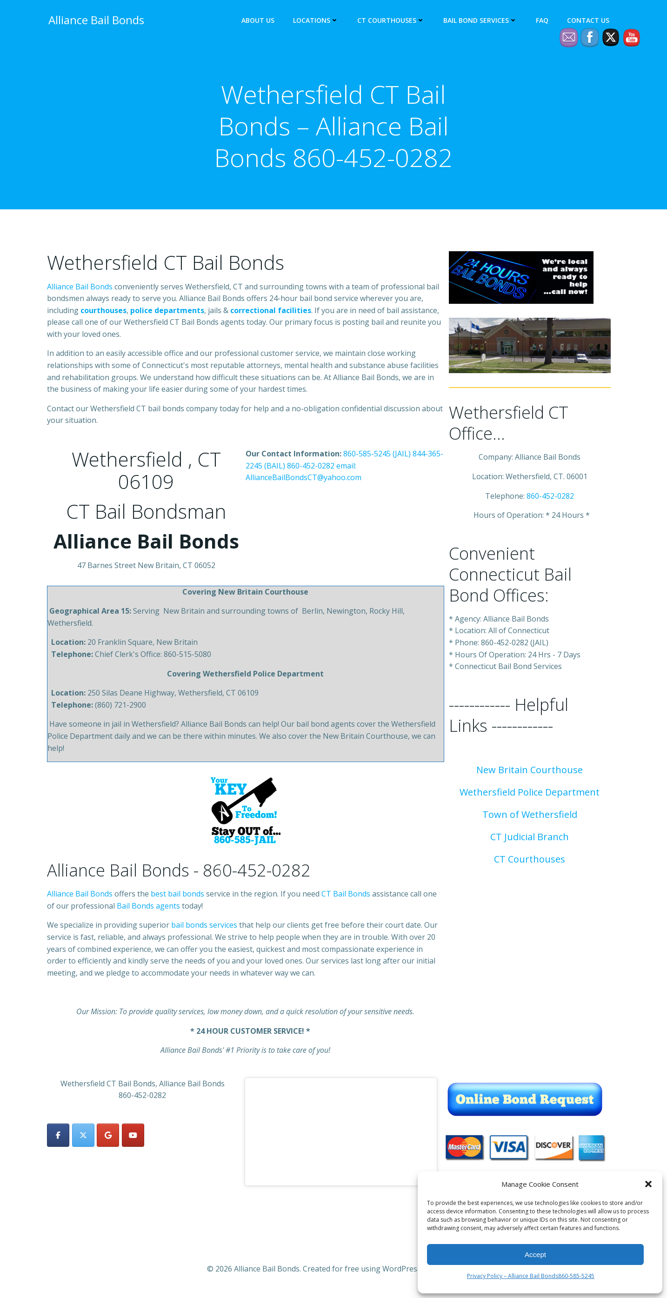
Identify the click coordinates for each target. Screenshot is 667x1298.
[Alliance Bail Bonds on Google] (108, 1137)
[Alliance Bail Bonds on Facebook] (58, 1137)
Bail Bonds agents (148, 908)
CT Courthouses (392, 21)
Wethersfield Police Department (530, 794)
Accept (535, 1254)
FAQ (543, 21)
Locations (317, 21)
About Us (259, 21)
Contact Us (589, 21)
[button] (648, 1184)
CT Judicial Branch (529, 839)
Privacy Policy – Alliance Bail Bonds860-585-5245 (530, 1276)
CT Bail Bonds (345, 896)
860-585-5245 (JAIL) (377, 456)
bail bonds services (204, 927)
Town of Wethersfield (529, 816)
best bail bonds (177, 896)
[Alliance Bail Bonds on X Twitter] (83, 1137)
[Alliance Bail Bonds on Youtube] (133, 1137)
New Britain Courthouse (529, 772)
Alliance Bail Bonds (80, 288)
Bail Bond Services (482, 21)
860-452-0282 (310, 467)
